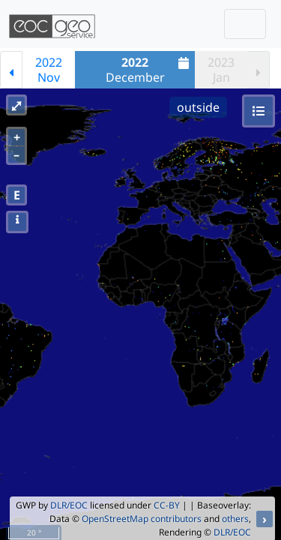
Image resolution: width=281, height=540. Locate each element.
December (149, 70)
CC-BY (167, 505)
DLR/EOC (69, 505)
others (235, 518)
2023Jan (221, 70)
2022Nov (48, 70)
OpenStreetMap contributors (142, 518)
